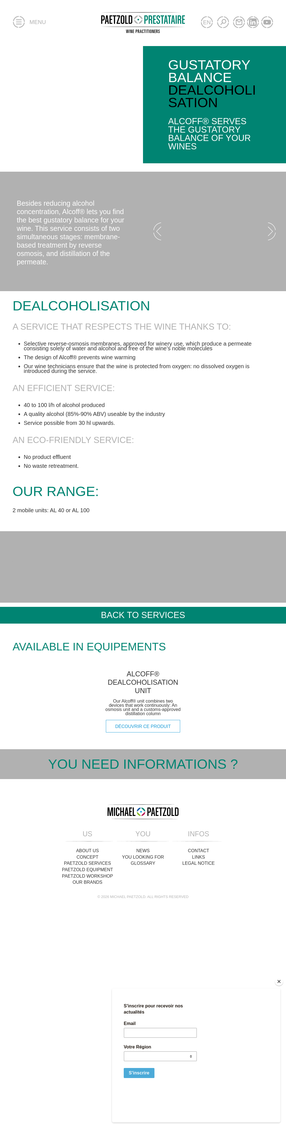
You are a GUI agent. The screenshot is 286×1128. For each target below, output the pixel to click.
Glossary (143, 939)
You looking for (143, 933)
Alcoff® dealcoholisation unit (143, 758)
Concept (87, 933)
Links (198, 933)
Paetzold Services (87, 939)
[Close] (279, 1014)
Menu (29, 22)
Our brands (88, 958)
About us (87, 926)
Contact (198, 926)
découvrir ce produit (143, 802)
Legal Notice (198, 939)
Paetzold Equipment (87, 945)
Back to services (143, 615)
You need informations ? (143, 839)
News (143, 926)
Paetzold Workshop (87, 952)
